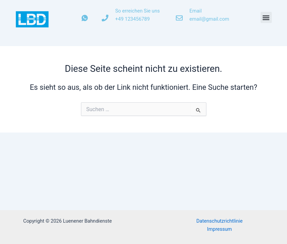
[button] (266, 17)
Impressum (219, 229)
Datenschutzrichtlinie (219, 221)
